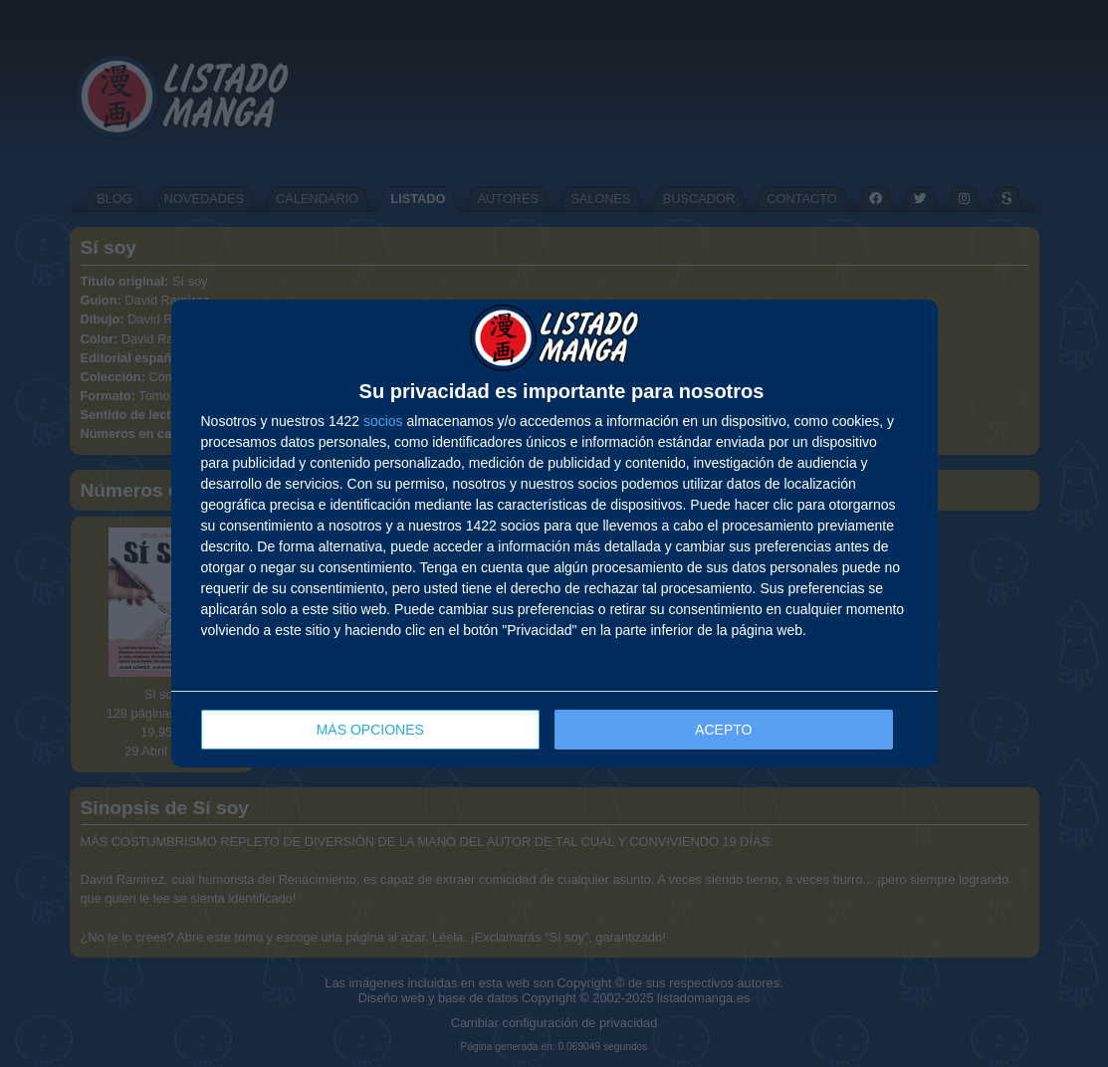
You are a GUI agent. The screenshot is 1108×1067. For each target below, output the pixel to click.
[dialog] (554, 534)
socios (383, 421)
